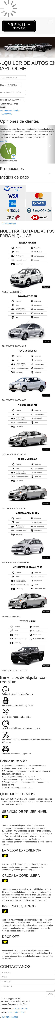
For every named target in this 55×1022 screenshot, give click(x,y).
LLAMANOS (7, 114)
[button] (4, 144)
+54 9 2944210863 (10, 1017)
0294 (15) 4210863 (20, 1009)
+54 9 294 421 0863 (16, 1012)
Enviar (50, 994)
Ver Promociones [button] (9, 224)
